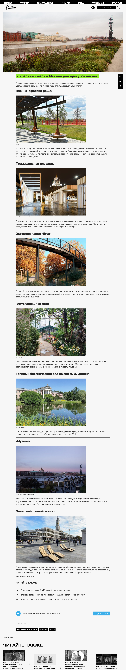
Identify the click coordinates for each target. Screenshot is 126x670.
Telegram (120, 76)
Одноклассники (120, 86)
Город (117, 3)
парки (52, 629)
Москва (43, 629)
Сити (11, 7)
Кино (8, 3)
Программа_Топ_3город (27, 629)
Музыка (98, 3)
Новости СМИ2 (8, 637)
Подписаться (101, 613)
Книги (65, 3)
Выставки (45, 3)
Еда (81, 3)
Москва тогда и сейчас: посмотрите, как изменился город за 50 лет (53, 595)
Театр (24, 3)
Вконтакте (120, 81)
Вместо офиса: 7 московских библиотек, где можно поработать (51, 599)
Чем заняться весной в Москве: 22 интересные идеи (45, 590)
